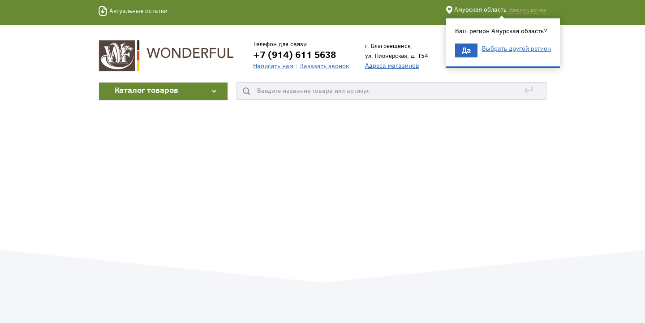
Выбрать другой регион (516, 48)
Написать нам (273, 65)
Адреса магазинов (392, 65)
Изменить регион (527, 9)
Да (466, 50)
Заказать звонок (324, 65)
